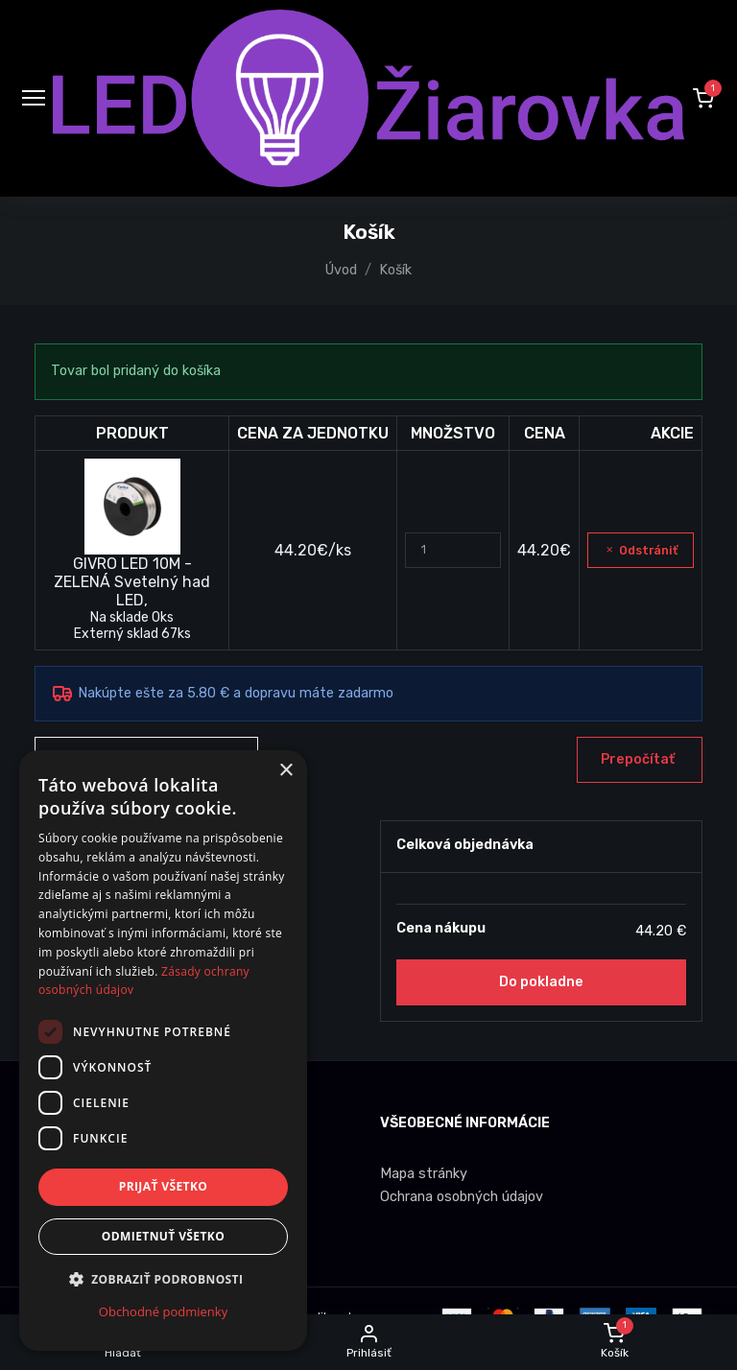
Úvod (341, 270)
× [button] (285, 771)
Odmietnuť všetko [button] (163, 1236)
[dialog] (163, 1050)
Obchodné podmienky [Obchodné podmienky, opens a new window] (163, 1311)
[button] (703, 98)
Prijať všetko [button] (163, 1186)
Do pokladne (541, 982)
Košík (395, 270)
